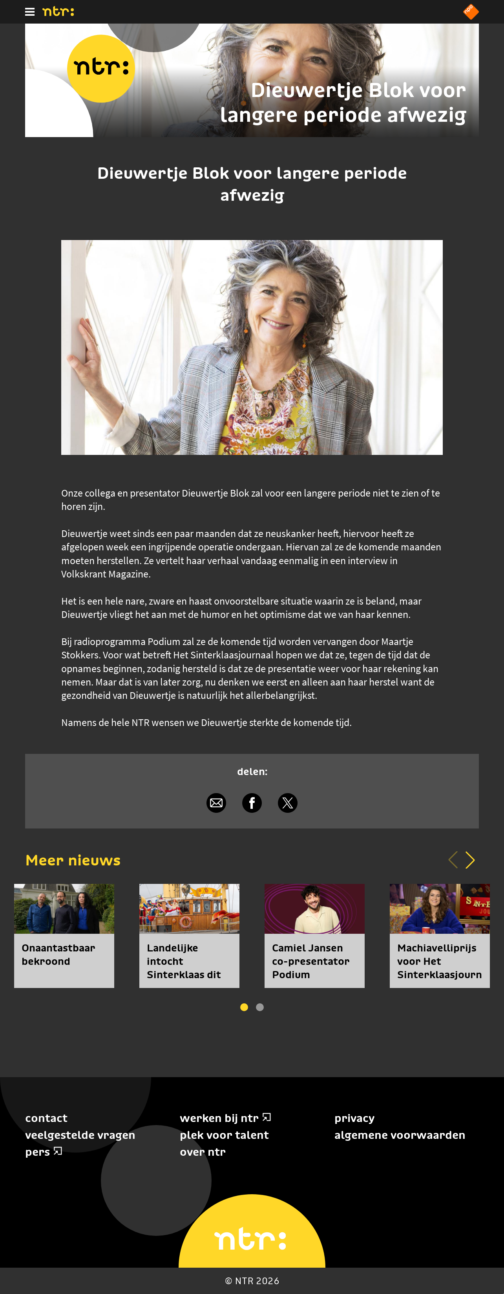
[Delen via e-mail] (216, 803)
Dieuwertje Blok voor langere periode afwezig (343, 102)
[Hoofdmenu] (29, 11)
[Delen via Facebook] (252, 803)
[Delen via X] (288, 803)
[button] (470, 860)
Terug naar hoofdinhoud (503, 1293)
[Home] (58, 14)
